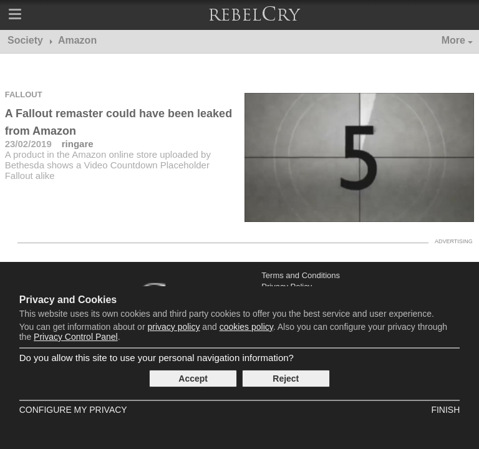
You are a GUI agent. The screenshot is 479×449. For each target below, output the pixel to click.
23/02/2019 (28, 143)
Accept (193, 379)
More (453, 40)
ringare (78, 143)
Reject (286, 379)
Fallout (23, 94)
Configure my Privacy (73, 410)
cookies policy (246, 327)
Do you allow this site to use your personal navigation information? (156, 357)
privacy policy (173, 327)
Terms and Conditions (300, 275)
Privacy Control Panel (76, 337)
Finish (445, 410)
